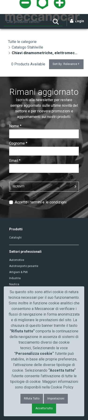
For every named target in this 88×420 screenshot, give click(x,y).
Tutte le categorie (22, 41)
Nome (15, 126)
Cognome (18, 143)
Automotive (16, 260)
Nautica (14, 284)
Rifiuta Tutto (31, 398)
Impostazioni (55, 398)
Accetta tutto (44, 408)
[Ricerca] (26, 21)
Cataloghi (15, 237)
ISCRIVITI (18, 186)
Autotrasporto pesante (23, 266)
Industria (15, 278)
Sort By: (66, 64)
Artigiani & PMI (18, 272)
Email (14, 160)
